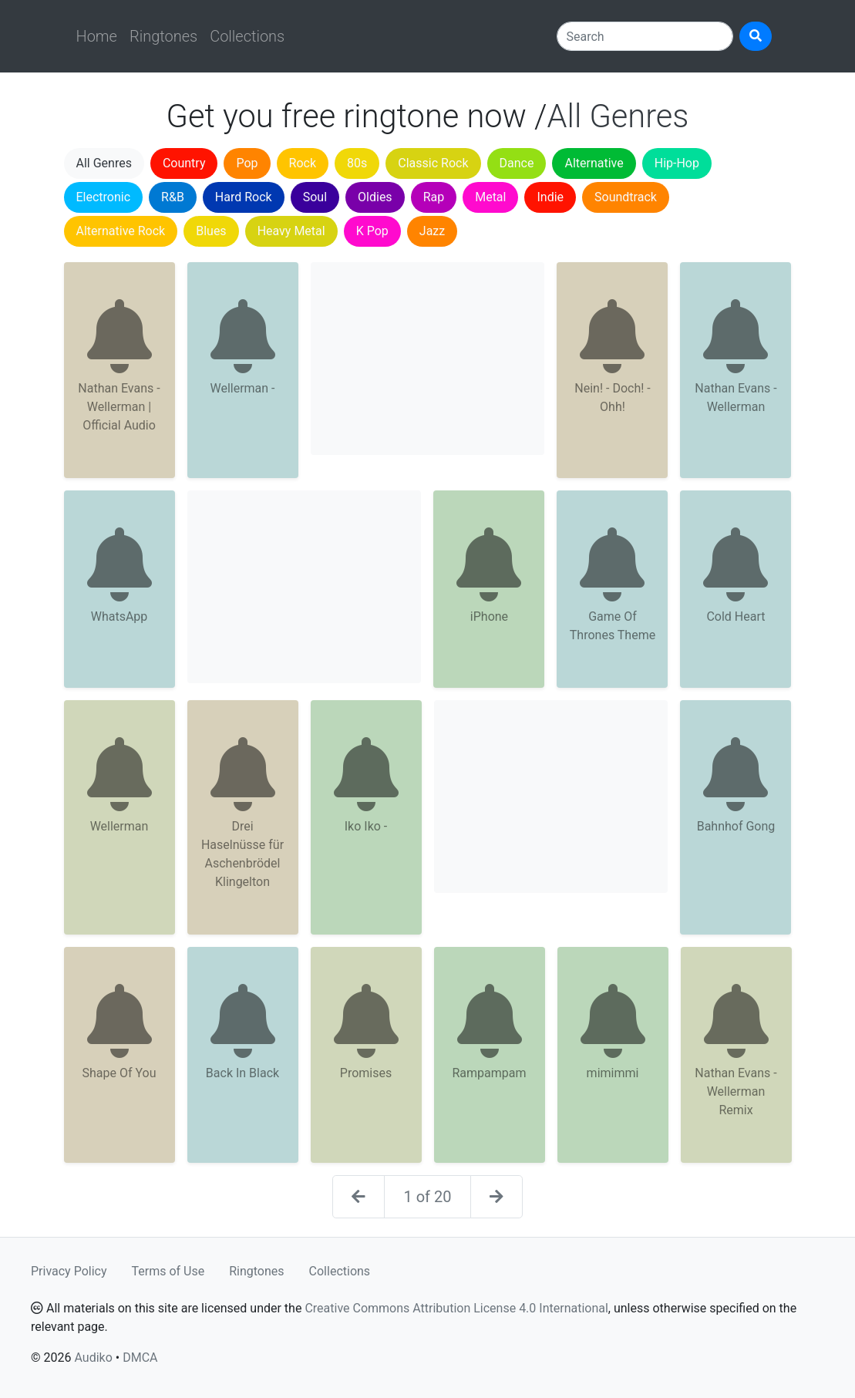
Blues (211, 231)
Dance (517, 163)
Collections (247, 36)
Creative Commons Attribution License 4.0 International (456, 1308)
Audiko (93, 1357)
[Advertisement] (428, 358)
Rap (434, 197)
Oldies (375, 197)
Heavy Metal (291, 231)
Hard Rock (243, 197)
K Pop (372, 231)
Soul (315, 197)
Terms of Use (168, 1271)
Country (184, 163)
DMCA (140, 1357)
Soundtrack (625, 197)
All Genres (104, 163)
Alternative (593, 163)
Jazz (432, 231)
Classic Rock (433, 163)
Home (96, 36)
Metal (490, 197)
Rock (302, 163)
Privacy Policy (69, 1271)
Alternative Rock (121, 231)
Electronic (103, 197)
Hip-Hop (677, 163)
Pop (247, 163)
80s (357, 163)
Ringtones (163, 36)
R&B (172, 197)
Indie (550, 197)
